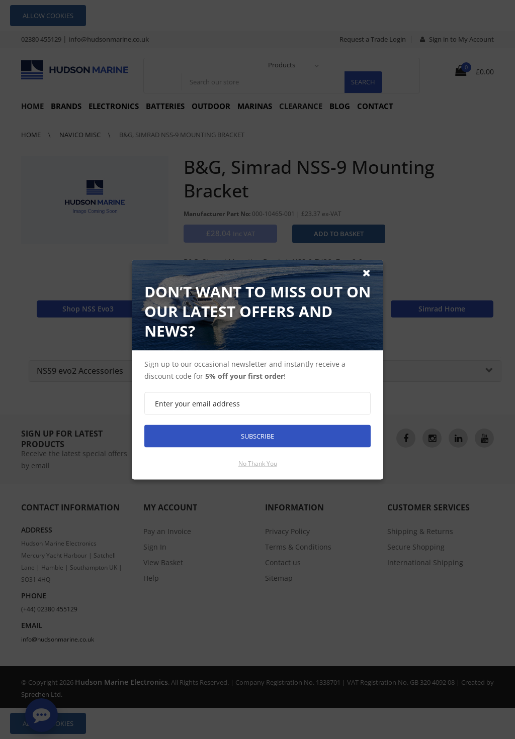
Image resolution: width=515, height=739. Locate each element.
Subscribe (257, 435)
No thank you (257, 463)
